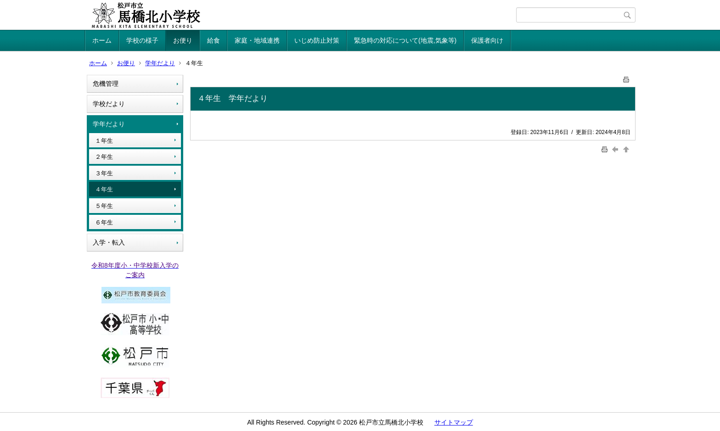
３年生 (104, 173)
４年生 (104, 189)
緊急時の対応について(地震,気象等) (405, 40)
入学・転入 (109, 242)
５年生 (104, 205)
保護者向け (487, 40)
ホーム (102, 40)
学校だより (109, 103)
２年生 (104, 156)
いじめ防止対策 (316, 40)
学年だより (160, 63)
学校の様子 (142, 40)
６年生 (104, 222)
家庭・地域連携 (257, 40)
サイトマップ (453, 422)
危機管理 (105, 83)
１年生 (104, 140)
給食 (213, 40)
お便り (182, 40)
